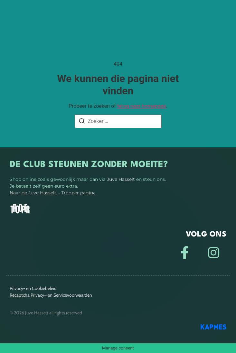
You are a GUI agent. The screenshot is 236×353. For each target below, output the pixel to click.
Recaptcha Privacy (27, 295)
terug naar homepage (141, 106)
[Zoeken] (81, 122)
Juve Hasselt (121, 179)
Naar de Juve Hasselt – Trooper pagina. (53, 193)
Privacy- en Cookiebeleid (33, 288)
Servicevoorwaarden (72, 295)
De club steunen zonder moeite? (89, 165)
